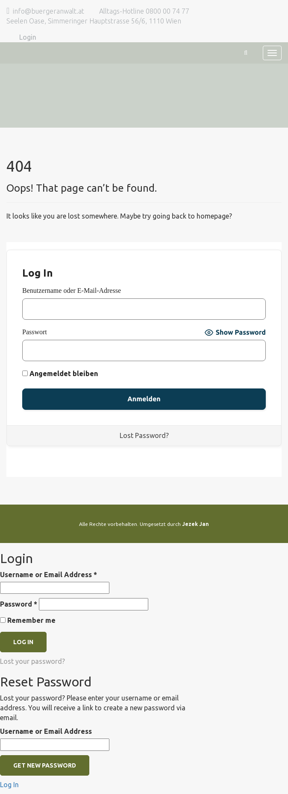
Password (18, 604)
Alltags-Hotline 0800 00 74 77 (144, 11)
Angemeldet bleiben (60, 373)
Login (27, 37)
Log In (9, 784)
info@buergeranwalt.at (48, 11)
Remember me (28, 620)
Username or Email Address (48, 574)
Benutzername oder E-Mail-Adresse (71, 290)
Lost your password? (32, 661)
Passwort (34, 332)
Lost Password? (144, 435)
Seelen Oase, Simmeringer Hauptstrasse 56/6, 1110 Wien (93, 21)
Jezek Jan (195, 524)
